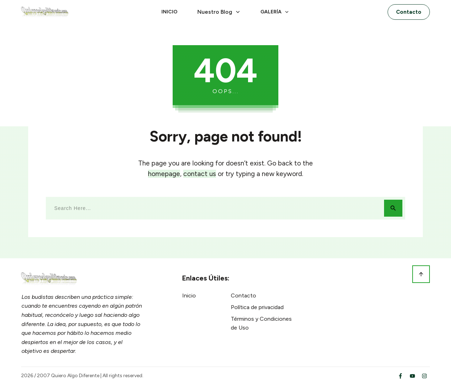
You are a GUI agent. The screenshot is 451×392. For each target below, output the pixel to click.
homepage (164, 174)
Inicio (189, 295)
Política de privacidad (257, 307)
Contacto (243, 295)
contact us (199, 174)
